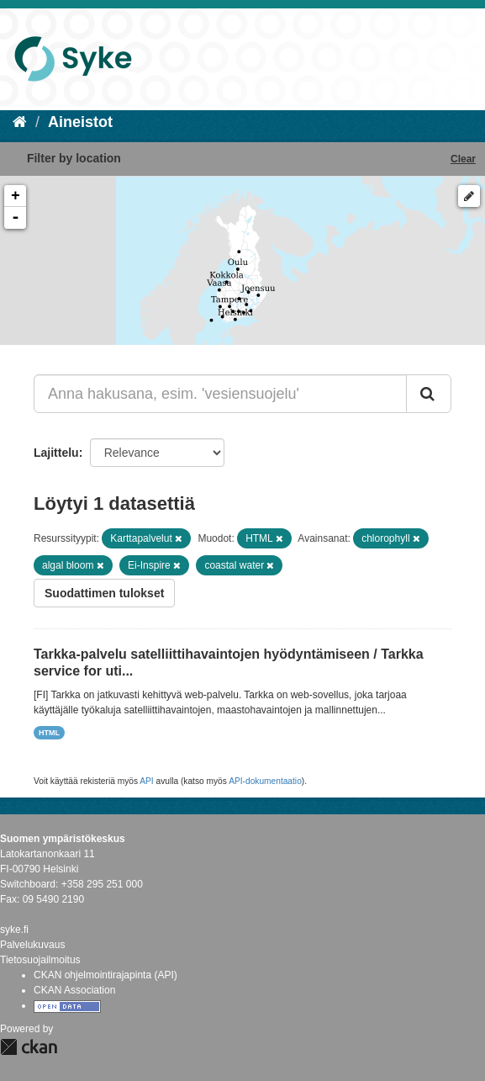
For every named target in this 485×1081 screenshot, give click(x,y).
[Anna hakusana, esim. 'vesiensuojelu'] (220, 393)
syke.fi (14, 929)
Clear (463, 159)
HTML (49, 733)
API (146, 781)
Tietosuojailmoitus (40, 960)
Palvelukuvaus (32, 945)
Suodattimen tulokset (104, 593)
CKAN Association (74, 990)
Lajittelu (56, 452)
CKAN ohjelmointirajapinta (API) (105, 975)
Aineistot (80, 122)
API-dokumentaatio (265, 781)
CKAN (28, 1047)
